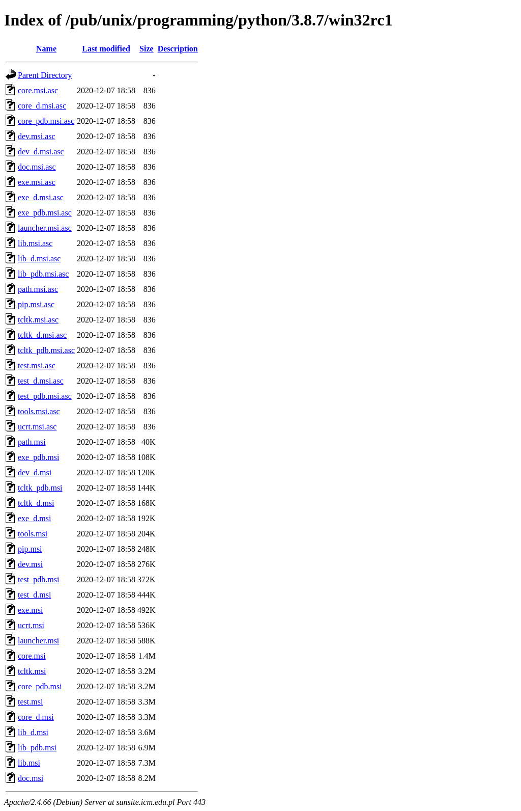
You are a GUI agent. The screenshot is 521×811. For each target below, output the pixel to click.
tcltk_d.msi (36, 503)
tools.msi (32, 533)
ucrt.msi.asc (37, 426)
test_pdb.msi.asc (45, 396)
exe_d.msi (34, 518)
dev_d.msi (34, 472)
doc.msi (30, 778)
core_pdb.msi (40, 686)
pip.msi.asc (36, 304)
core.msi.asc (38, 90)
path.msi (32, 442)
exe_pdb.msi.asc (45, 212)
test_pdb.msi (38, 579)
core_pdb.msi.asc (46, 121)
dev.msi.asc (36, 136)
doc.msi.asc (37, 167)
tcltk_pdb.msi (40, 487)
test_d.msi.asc (41, 380)
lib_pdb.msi (37, 747)
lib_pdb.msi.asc (43, 273)
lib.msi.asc (35, 243)
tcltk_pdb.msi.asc (46, 350)
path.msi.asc (38, 289)
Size (146, 48)
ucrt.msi (31, 625)
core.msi (32, 656)
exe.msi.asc (36, 182)
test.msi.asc (36, 365)
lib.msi (29, 763)
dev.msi (30, 564)
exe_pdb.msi (38, 457)
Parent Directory (45, 75)
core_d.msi (36, 717)
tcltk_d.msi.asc (42, 335)
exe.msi (30, 610)
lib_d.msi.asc (39, 258)
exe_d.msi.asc (41, 197)
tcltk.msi (32, 671)
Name (46, 48)
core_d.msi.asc (42, 105)
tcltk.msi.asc (38, 319)
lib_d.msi (33, 732)
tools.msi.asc (39, 411)
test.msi (30, 701)
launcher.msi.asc (45, 228)
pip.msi (30, 549)
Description (178, 48)
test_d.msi (34, 594)
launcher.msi (38, 640)
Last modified (106, 48)
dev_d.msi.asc (41, 151)
